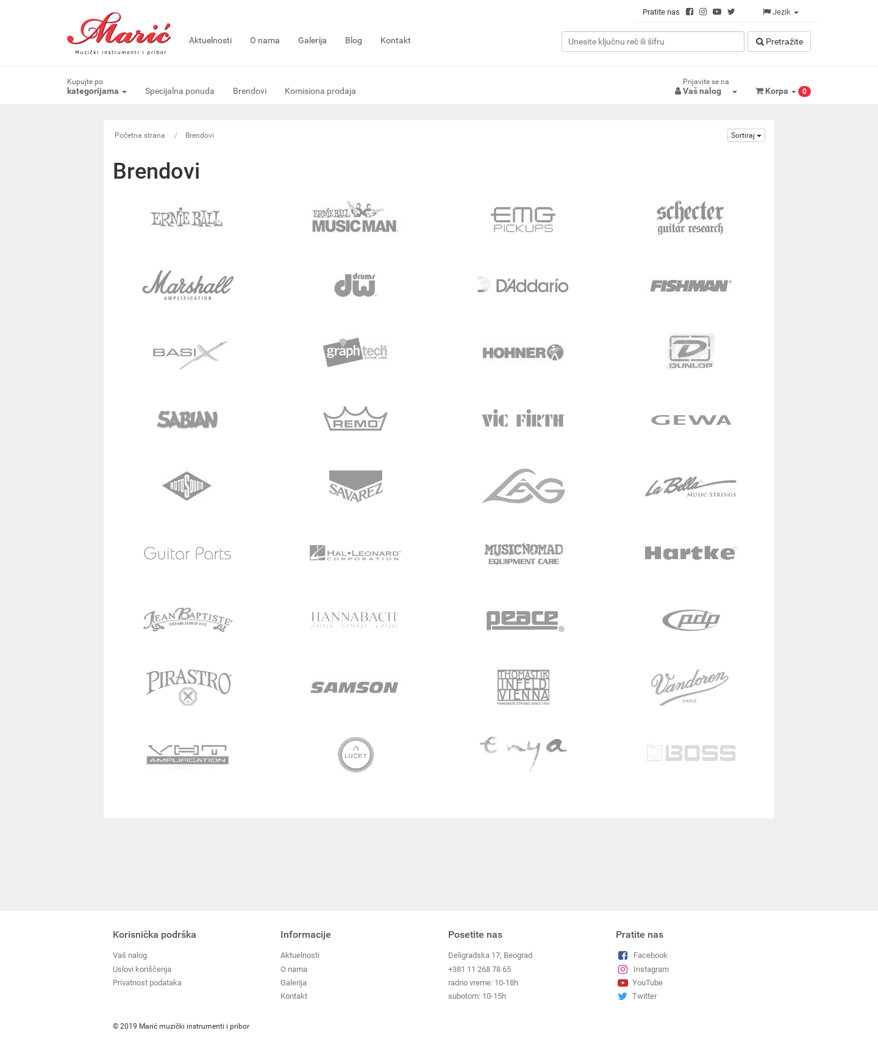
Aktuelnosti (210, 40)
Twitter (636, 996)
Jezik (781, 11)
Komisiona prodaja (320, 91)
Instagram (642, 969)
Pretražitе (779, 41)
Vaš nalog (130, 955)
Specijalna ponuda (180, 91)
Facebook (642, 955)
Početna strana (140, 135)
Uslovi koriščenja (142, 969)
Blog (353, 40)
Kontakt (395, 40)
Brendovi (249, 91)
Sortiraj (746, 135)
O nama (265, 40)
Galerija (312, 40)
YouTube (639, 982)
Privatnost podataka (147, 982)
